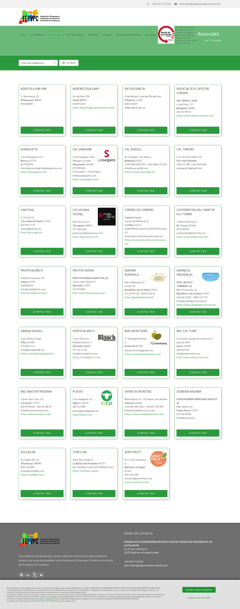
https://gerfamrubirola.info (139, 297)
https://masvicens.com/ (86, 236)
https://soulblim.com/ (32, 474)
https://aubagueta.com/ (34, 171)
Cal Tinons (185, 149)
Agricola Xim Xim (34, 89)
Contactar (36, 130)
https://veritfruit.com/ (137, 482)
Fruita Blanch (32, 270)
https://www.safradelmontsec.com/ (144, 414)
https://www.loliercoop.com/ (192, 236)
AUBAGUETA (29, 149)
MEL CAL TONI (186, 331)
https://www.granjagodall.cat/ (37, 353)
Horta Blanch (83, 331)
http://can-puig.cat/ (31, 232)
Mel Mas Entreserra (36, 391)
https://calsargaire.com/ (86, 179)
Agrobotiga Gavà (86, 89)
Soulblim (28, 452)
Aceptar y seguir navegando (199, 589)
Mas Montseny (136, 331)
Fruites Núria (83, 270)
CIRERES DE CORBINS (139, 210)
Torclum (80, 452)
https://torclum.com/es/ (86, 470)
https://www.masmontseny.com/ (143, 354)
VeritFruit (133, 452)
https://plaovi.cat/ (82, 414)
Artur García (135, 89)
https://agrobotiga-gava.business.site (93, 107)
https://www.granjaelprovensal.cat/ (196, 304)
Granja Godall (32, 331)
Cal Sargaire (82, 149)
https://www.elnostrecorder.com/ (195, 115)
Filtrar (68, 62)
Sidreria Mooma (188, 391)
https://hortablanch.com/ (87, 357)
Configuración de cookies (199, 597)
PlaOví (78, 391)
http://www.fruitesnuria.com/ (89, 292)
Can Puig (27, 210)
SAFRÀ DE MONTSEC (138, 391)
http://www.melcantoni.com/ (192, 357)
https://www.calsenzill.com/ (140, 171)
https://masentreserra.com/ (36, 414)
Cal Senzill (133, 149)
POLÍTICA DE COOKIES (47, 601)
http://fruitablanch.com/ (34, 292)
